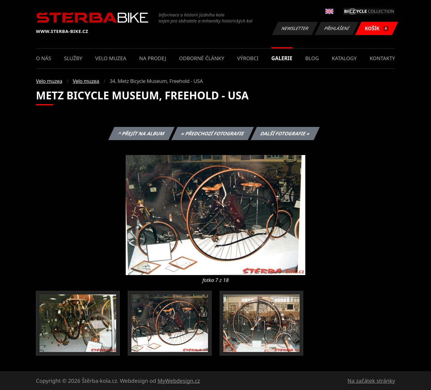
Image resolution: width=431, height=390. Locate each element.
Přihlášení (336, 28)
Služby (73, 58)
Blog (312, 58)
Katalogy (344, 58)
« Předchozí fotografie (212, 133)
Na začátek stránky (371, 380)
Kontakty (382, 58)
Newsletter (294, 28)
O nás (43, 58)
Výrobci (247, 58)
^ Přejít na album (141, 133)
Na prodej (152, 58)
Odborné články (201, 58)
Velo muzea (110, 58)
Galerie (281, 58)
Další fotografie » (285, 133)
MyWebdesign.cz (178, 380)
